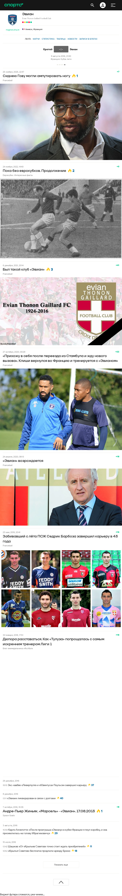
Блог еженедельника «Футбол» (18, 648)
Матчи (36, 39)
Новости (72, 39)
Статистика (48, 39)
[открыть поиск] (92, 5)
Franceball (8, 80)
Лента (28, 39)
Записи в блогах (88, 39)
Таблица (61, 39)
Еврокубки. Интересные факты (18, 175)
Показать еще (61, 864)
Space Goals (9, 815)
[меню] (113, 5)
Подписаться (12, 30)
